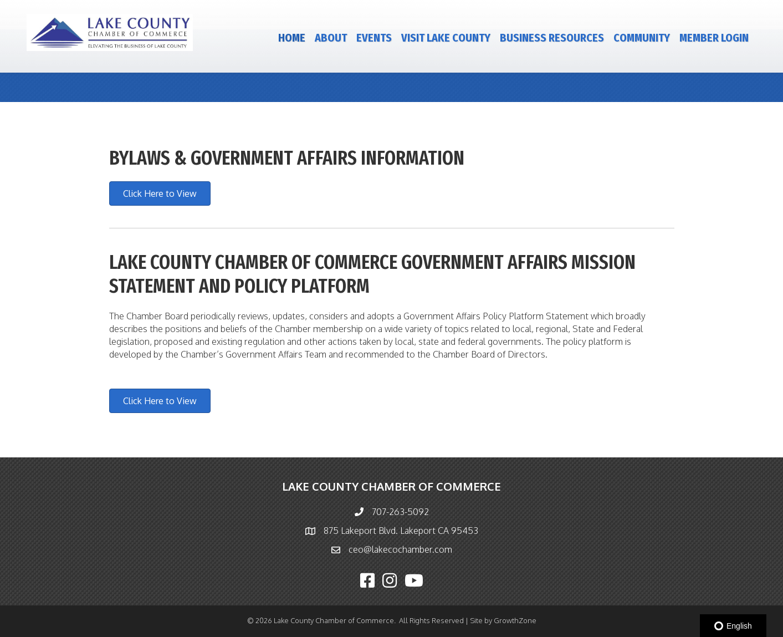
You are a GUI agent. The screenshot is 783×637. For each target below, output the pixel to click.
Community (641, 37)
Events (374, 37)
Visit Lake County (445, 37)
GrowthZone (515, 620)
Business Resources (552, 37)
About (331, 37)
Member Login (714, 37)
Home (291, 37)
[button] (160, 193)
